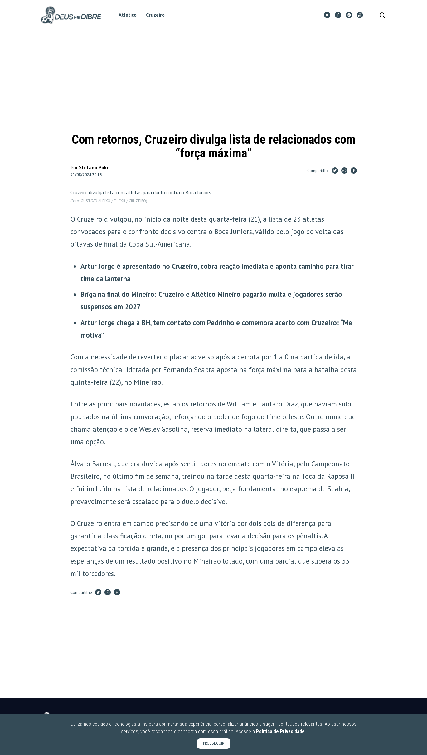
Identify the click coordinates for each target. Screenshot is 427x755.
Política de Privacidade (280, 731)
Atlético (129, 15)
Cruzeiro (157, 15)
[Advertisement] (213, 82)
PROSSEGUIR (213, 743)
